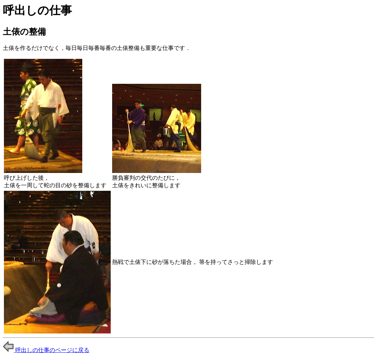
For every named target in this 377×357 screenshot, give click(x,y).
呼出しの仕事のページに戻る (46, 350)
